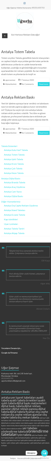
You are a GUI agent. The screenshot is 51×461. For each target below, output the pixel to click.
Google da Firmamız (9, 353)
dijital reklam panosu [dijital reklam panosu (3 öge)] (25, 408)
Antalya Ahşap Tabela (14, 233)
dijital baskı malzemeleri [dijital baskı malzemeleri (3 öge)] (31, 403)
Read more (43, 84)
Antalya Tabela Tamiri (14, 228)
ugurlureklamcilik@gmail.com (13, 381)
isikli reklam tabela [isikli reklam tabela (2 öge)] (14, 420)
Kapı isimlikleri (11, 219)
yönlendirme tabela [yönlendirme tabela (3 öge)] (13, 431)
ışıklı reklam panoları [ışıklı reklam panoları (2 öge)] (23, 443)
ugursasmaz (10, 80)
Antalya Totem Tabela (18, 52)
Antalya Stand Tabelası (14, 210)
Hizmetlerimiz (10, 84)
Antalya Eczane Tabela (14, 214)
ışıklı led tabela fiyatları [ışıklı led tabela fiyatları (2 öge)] (22, 438)
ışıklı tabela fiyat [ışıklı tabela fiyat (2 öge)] (35, 443)
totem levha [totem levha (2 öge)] (11, 425)
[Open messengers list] (44, 453)
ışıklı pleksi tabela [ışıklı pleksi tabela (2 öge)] (27, 440)
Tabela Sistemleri (9, 146)
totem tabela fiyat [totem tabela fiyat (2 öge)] (21, 425)
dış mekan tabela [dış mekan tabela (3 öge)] (28, 417)
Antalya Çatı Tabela (13, 168)
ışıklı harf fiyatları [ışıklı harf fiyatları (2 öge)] (37, 435)
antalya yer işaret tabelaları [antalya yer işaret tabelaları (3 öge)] (18, 397)
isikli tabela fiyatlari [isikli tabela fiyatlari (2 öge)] (36, 420)
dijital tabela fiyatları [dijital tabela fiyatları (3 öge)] (22, 411)
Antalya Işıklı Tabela (13, 159)
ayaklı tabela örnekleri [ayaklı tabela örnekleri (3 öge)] (24, 400)
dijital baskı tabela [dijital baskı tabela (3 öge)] (12, 406)
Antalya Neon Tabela (14, 173)
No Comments (28, 84)
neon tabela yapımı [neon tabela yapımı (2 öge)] (26, 423)
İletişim (13, 458)
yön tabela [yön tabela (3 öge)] (24, 434)
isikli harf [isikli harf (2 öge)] (42, 418)
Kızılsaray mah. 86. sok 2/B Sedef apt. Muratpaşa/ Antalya (16, 374)
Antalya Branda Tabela (14, 182)
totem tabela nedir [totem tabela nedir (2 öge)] (33, 425)
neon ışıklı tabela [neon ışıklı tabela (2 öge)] (39, 423)
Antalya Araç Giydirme (14, 187)
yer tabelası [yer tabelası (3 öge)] (30, 428)
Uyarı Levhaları (11, 224)
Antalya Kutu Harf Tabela (16, 150)
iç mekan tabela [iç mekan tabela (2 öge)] (14, 423)
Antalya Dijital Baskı (10, 178)
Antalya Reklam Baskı (18, 97)
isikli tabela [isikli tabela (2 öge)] (26, 420)
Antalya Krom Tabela (14, 164)
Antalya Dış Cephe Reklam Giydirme (21, 205)
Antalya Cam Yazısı (13, 191)
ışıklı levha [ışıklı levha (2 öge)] (34, 438)
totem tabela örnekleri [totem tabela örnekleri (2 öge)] (14, 428)
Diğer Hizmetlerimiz (10, 201)
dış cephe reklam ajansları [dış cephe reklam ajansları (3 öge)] (26, 414)
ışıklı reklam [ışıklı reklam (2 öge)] (11, 443)
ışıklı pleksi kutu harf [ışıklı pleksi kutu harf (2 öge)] (13, 440)
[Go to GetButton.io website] (44, 458)
